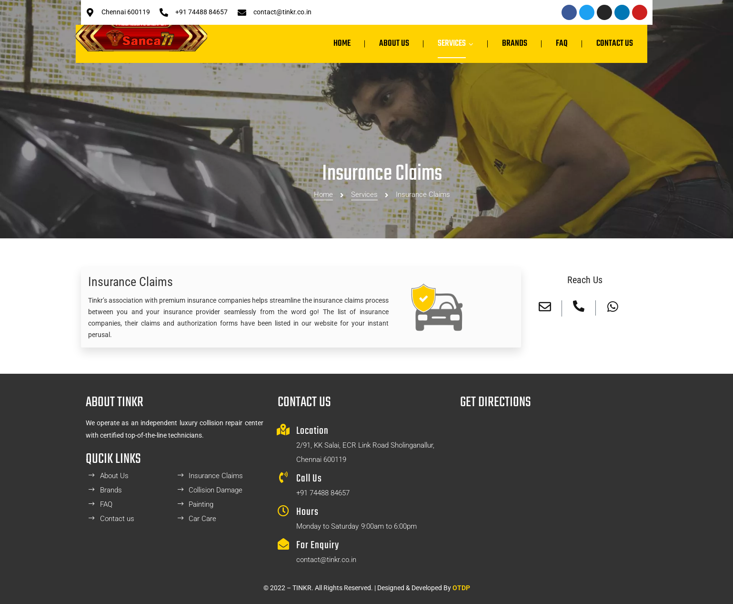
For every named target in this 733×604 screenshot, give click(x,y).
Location (312, 431)
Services (364, 164)
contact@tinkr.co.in (282, 12)
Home (323, 164)
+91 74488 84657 (201, 12)
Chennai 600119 (125, 12)
